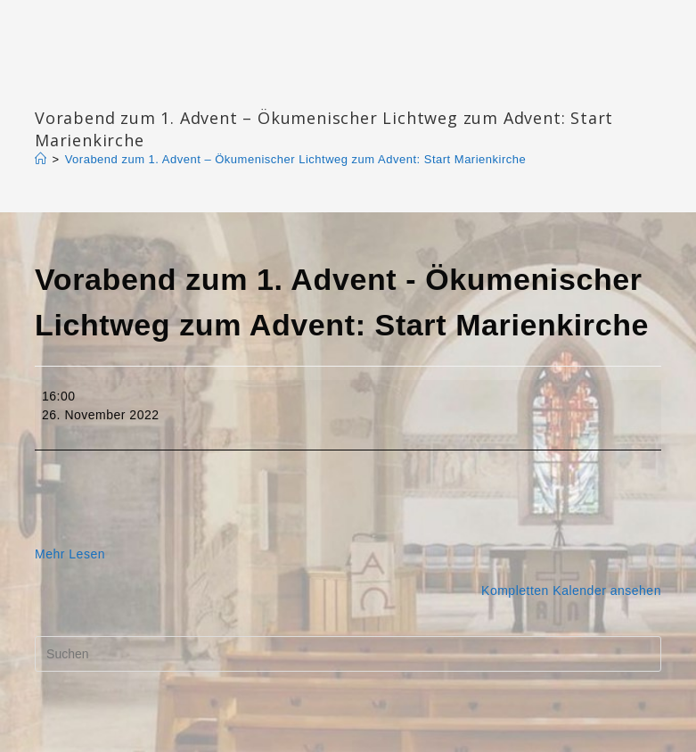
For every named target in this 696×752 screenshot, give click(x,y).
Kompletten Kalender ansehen (571, 590)
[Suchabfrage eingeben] (348, 654)
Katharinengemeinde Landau (187, 89)
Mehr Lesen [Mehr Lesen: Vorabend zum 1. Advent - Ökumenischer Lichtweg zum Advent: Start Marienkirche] (70, 554)
